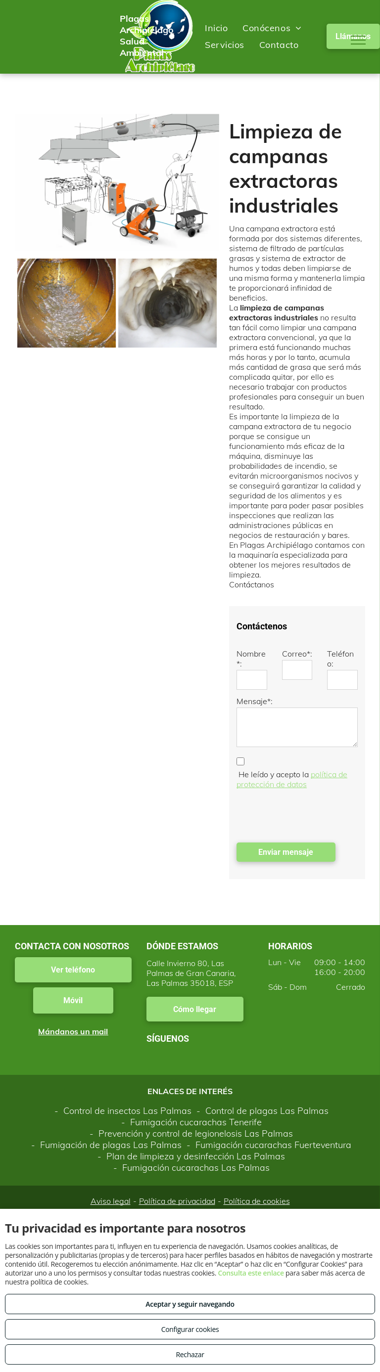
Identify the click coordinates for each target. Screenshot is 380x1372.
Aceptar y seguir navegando (189, 1304)
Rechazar (190, 1354)
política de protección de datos (292, 779)
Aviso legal (111, 1201)
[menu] (358, 40)
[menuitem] (216, 27)
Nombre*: (251, 658)
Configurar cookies (190, 1329)
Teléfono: (340, 658)
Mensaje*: (255, 701)
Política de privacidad (177, 1201)
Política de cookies (257, 1201)
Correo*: (297, 654)
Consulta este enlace (251, 1273)
